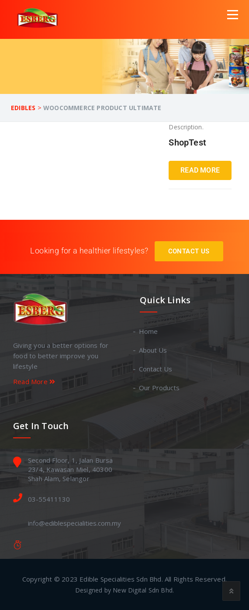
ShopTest (187, 142)
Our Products (160, 387)
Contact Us (189, 251)
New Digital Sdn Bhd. (143, 590)
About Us (153, 350)
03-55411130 (49, 499)
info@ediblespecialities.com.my (74, 523)
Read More (200, 170)
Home (149, 331)
